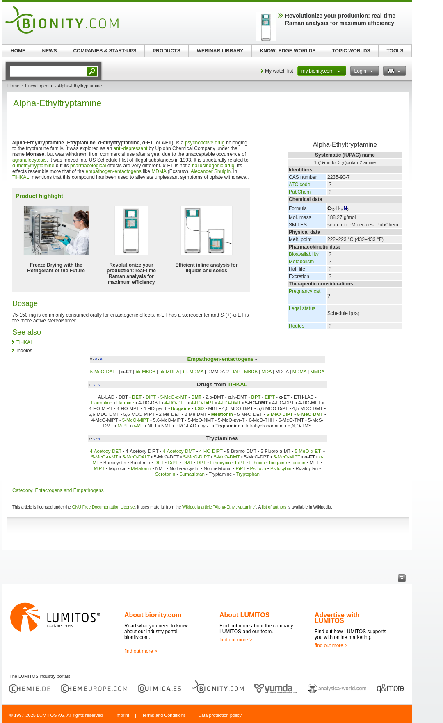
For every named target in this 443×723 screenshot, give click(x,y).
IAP (236, 371)
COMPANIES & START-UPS (104, 51)
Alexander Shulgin (211, 171)
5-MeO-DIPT (196, 456)
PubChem (300, 192)
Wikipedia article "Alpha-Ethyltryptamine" (219, 507)
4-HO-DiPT (202, 402)
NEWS (49, 51)
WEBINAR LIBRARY (220, 51)
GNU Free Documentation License (103, 507)
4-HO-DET (175, 402)
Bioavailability (304, 254)
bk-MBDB (145, 371)
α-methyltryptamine (33, 166)
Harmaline (101, 402)
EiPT (270, 397)
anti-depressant (131, 148)
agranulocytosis (29, 160)
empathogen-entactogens (114, 171)
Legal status (302, 308)
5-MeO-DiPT (280, 414)
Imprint (122, 715)
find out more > (140, 651)
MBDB (251, 371)
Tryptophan (248, 474)
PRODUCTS (166, 51)
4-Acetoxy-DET (105, 451)
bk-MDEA (169, 371)
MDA (266, 371)
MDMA (158, 171)
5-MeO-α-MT (173, 397)
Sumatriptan (191, 474)
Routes (296, 326)
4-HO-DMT (229, 402)
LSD (199, 408)
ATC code (299, 184)
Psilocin (258, 468)
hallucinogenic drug (213, 166)
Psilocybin (280, 468)
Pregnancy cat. (305, 291)
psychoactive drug (205, 143)
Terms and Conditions (163, 715)
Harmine (125, 402)
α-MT (138, 425)
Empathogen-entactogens (220, 359)
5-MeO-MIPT (286, 456)
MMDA (317, 371)
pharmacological (88, 166)
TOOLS (394, 51)
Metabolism (301, 262)
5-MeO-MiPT (135, 419)
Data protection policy (220, 715)
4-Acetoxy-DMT (179, 451)
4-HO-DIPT (211, 451)
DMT (196, 397)
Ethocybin (220, 462)
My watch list (279, 71)
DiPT (151, 397)
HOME (18, 51)
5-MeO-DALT (104, 371)
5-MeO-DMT (310, 414)
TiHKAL (20, 177)
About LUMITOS (244, 614)
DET (137, 397)
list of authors (274, 507)
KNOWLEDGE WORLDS (288, 51)
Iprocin (298, 462)
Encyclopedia (38, 85)
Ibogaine (180, 408)
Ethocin (257, 462)
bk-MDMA (193, 371)
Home (13, 85)
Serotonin (165, 474)
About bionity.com (152, 614)
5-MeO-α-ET (308, 451)
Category (22, 490)
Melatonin (222, 414)
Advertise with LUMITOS (337, 617)
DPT (255, 397)
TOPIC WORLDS (351, 51)
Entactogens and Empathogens (69, 490)
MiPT (122, 425)
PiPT (241, 468)
